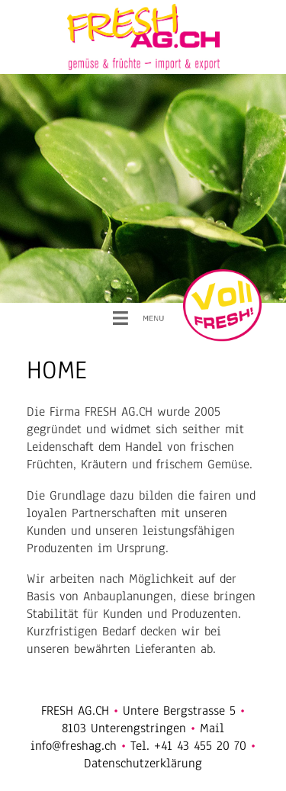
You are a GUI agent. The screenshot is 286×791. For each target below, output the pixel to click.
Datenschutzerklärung (143, 763)
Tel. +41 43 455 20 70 (188, 745)
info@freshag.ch (74, 745)
